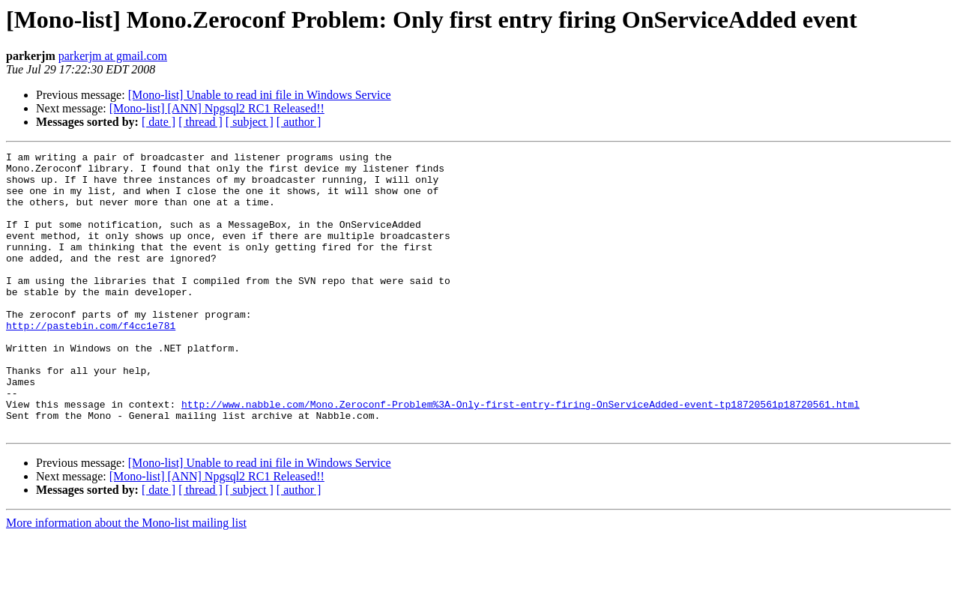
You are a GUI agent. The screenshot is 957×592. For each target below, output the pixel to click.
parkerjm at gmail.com (112, 55)
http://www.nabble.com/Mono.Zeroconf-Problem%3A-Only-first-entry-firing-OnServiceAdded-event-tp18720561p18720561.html (520, 455)
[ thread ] (200, 121)
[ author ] (299, 121)
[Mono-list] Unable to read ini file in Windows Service (259, 94)
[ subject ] (250, 121)
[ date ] (158, 121)
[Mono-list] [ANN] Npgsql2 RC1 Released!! (216, 108)
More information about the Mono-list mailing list (126, 579)
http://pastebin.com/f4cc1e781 (90, 361)
